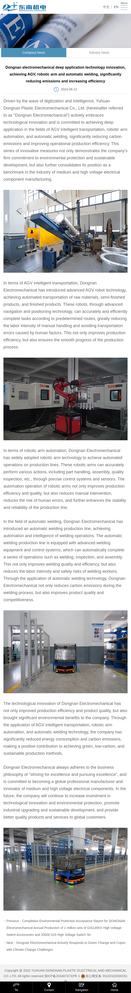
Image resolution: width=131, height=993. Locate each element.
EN (116, 7)
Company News (34, 52)
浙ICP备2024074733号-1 (62, 976)
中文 (106, 7)
